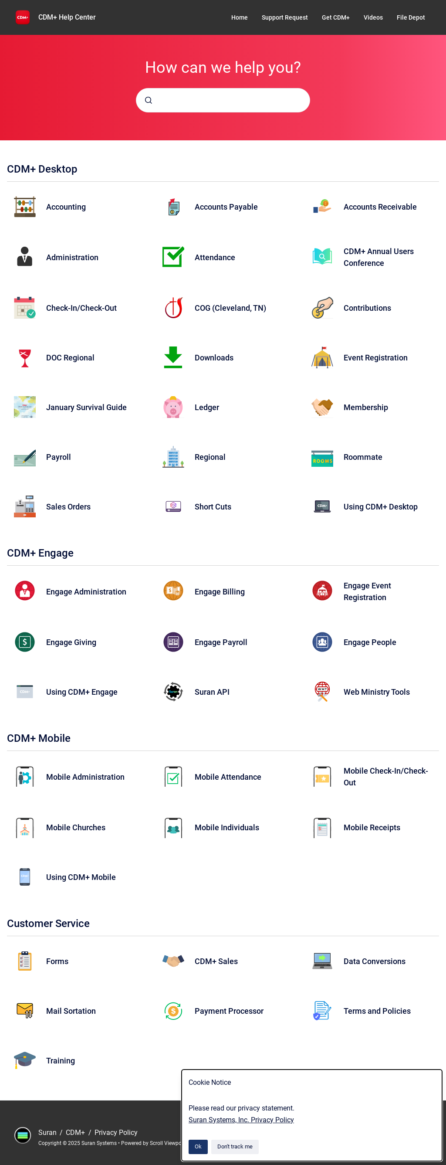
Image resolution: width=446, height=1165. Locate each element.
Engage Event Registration (367, 591)
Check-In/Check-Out (81, 307)
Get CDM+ (336, 17)
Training (60, 1060)
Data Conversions (374, 961)
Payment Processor (229, 1011)
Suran (48, 1132)
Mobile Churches (75, 827)
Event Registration (376, 357)
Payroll (58, 457)
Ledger (207, 407)
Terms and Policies (377, 1011)
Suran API (212, 691)
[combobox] (223, 100)
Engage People (370, 642)
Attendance (215, 257)
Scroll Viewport (168, 1143)
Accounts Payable (226, 206)
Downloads (214, 357)
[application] (443, 1163)
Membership (366, 407)
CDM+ (76, 1132)
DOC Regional (70, 357)
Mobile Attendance (228, 776)
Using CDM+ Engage (82, 691)
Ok (198, 1146)
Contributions (367, 307)
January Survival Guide (86, 407)
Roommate (363, 457)
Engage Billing (220, 591)
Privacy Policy (116, 1132)
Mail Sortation (71, 1011)
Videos (373, 17)
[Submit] (148, 100)
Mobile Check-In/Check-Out (386, 776)
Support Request (285, 17)
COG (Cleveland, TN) (230, 307)
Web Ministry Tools (377, 691)
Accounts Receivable (380, 206)
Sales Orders (68, 506)
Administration (72, 257)
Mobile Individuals (227, 827)
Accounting (66, 206)
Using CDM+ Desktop (381, 506)
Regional (210, 457)
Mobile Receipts (372, 827)
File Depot (411, 17)
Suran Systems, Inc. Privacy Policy (241, 1120)
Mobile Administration (85, 776)
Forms (57, 961)
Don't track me (235, 1146)
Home (239, 17)
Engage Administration (86, 591)
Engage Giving (71, 642)
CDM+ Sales (216, 961)
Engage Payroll (221, 642)
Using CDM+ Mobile (81, 877)
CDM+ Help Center (67, 17)
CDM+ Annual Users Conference (379, 257)
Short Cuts (213, 506)
